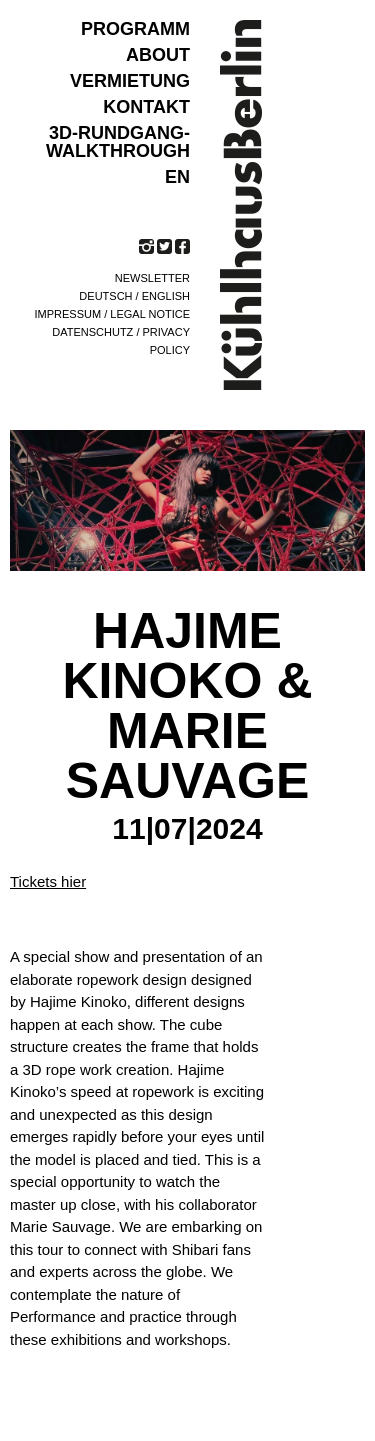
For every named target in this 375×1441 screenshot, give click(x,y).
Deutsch (105, 296)
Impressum (68, 314)
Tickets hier (48, 881)
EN (177, 177)
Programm (135, 29)
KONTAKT (146, 107)
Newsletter (152, 278)
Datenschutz (92, 332)
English (166, 296)
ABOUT (158, 55)
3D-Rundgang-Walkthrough (118, 142)
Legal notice (150, 314)
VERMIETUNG (130, 81)
